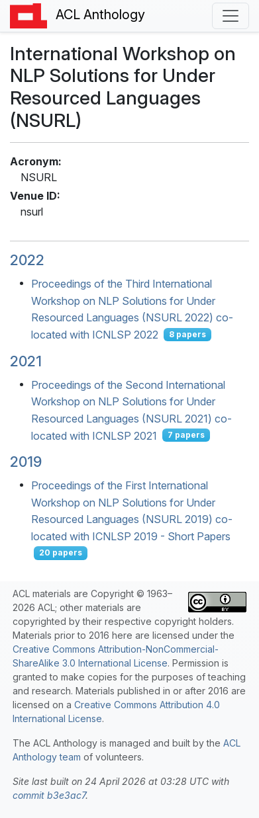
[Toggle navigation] (230, 16)
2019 (26, 461)
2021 (26, 361)
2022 (27, 259)
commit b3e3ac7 (49, 795)
